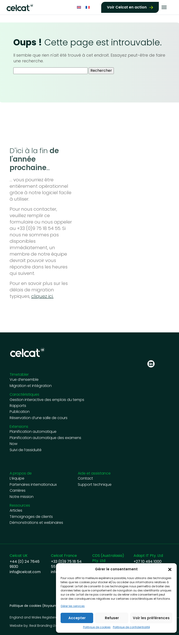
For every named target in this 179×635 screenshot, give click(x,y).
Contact (85, 478)
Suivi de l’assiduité (26, 450)
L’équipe (17, 478)
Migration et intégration (31, 385)
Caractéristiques (24, 394)
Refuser (112, 618)
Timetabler (19, 374)
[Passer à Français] (87, 7)
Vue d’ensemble (24, 379)
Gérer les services (73, 606)
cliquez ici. (42, 296)
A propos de (21, 473)
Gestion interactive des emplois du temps (47, 399)
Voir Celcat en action (127, 6)
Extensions (19, 426)
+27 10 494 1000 (148, 561)
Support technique (95, 484)
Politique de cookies (97, 627)
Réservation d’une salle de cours (38, 417)
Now (13, 443)
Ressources (20, 505)
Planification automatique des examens (45, 437)
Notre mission (22, 496)
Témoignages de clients (31, 516)
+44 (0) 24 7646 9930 (24, 564)
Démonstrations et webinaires (36, 522)
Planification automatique (33, 431)
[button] (170, 569)
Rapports (18, 405)
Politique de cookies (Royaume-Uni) (38, 606)
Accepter (77, 618)
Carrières (17, 490)
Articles (16, 510)
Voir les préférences (151, 618)
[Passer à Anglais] (79, 7)
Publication (20, 411)
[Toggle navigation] (164, 7)
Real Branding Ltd (43, 626)
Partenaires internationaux (33, 484)
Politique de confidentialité (131, 627)
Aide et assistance (94, 473)
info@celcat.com (25, 571)
